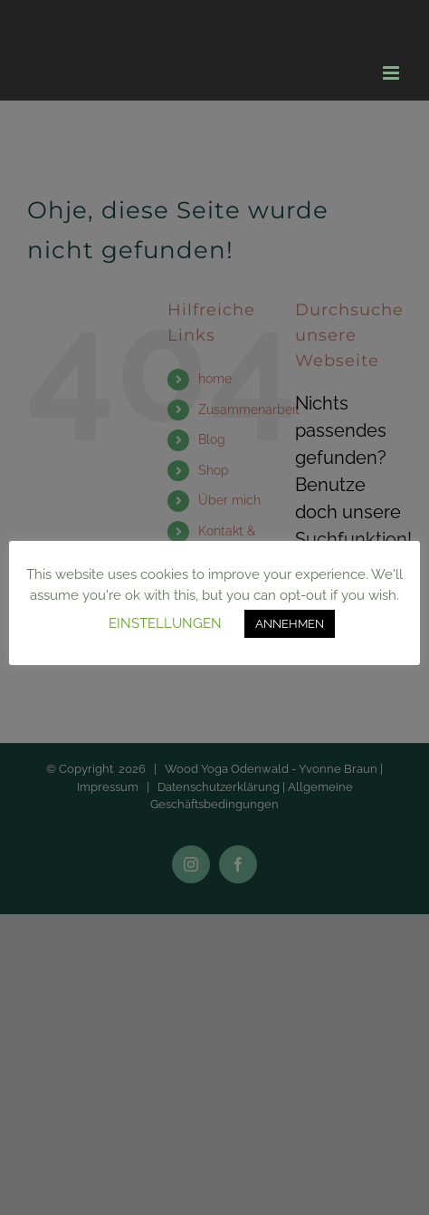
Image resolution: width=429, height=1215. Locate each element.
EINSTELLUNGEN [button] (165, 623)
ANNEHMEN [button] (289, 624)
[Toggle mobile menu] (392, 72)
